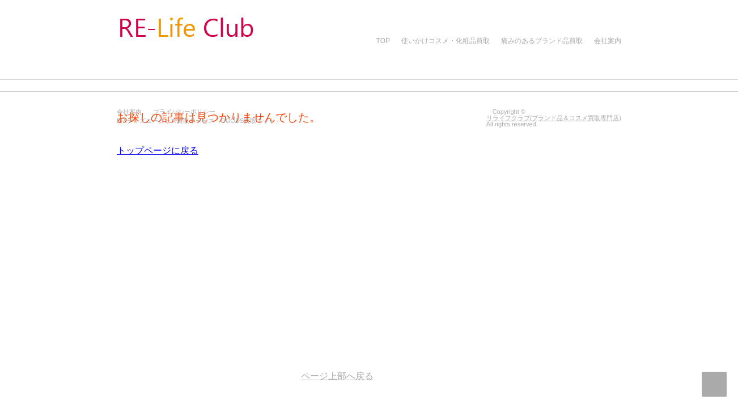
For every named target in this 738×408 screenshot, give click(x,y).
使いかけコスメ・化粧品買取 (445, 41)
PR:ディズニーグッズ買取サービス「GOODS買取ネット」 (199, 120)
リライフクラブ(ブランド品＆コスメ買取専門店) (553, 117)
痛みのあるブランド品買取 (542, 41)
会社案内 (607, 41)
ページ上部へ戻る (714, 384)
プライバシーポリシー (184, 111)
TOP (383, 41)
